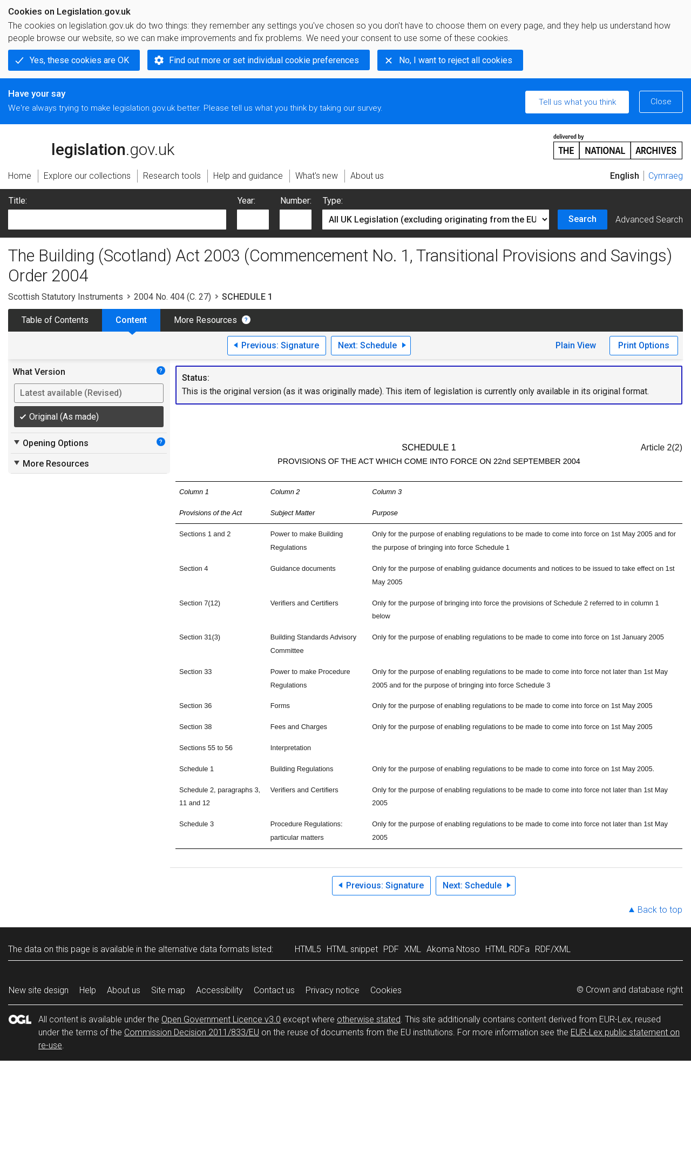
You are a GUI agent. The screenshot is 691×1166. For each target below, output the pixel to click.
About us (123, 990)
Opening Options (50, 442)
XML (412, 949)
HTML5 (308, 949)
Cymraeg (665, 176)
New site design (39, 990)
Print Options (643, 345)
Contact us (274, 990)
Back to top (660, 910)
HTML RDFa (507, 949)
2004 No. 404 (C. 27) (172, 297)
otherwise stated (369, 1019)
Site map (168, 990)
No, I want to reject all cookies (455, 60)
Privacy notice (333, 990)
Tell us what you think (577, 102)
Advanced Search (649, 219)
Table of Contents (55, 320)
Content (131, 320)
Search (582, 219)
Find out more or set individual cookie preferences (264, 60)
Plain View (575, 345)
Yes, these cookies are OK (79, 60)
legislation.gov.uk (91, 146)
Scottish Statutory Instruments (65, 297)
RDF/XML (553, 949)
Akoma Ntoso (453, 949)
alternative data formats (203, 949)
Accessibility (219, 990)
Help (87, 990)
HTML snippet (352, 949)
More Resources (205, 320)
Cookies (386, 990)
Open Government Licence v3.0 (221, 1019)
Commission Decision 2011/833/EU (191, 1032)
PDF (391, 949)
